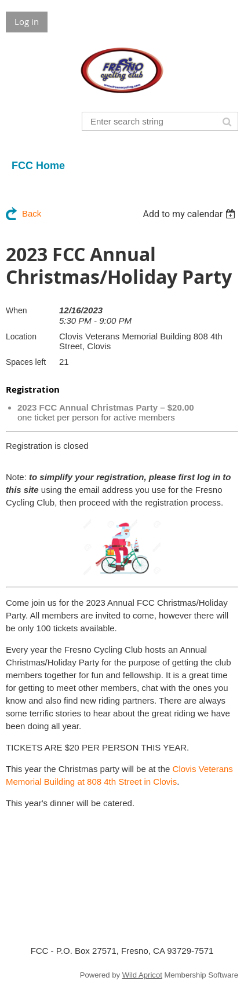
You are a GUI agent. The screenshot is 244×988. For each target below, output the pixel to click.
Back (31, 213)
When (16, 310)
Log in (26, 21)
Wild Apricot (142, 975)
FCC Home (38, 165)
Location (21, 336)
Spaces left (26, 362)
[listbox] (190, 214)
